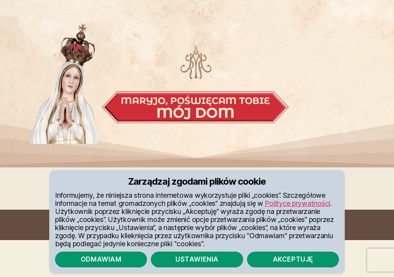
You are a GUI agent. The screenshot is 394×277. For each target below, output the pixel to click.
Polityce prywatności (297, 203)
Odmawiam (101, 259)
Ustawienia (197, 259)
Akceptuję (293, 259)
